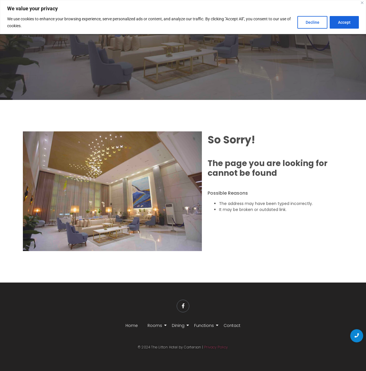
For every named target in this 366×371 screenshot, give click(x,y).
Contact (232, 325)
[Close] (362, 2)
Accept (344, 22)
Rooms (156, 325)
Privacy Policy (216, 347)
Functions (205, 325)
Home (132, 325)
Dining (179, 325)
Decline (312, 22)
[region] (183, 17)
